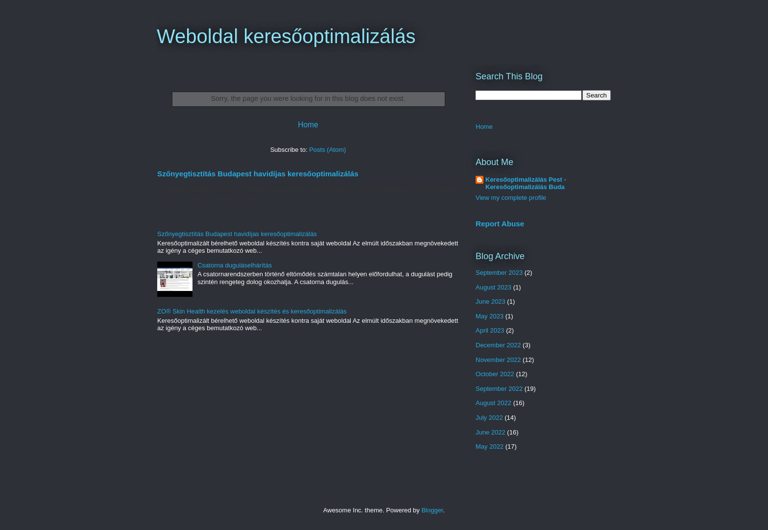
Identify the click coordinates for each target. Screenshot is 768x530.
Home (308, 124)
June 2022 (490, 432)
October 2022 (495, 374)
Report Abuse (500, 223)
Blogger (432, 510)
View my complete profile (511, 197)
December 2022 (498, 345)
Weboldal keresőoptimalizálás (286, 36)
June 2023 (490, 301)
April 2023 (490, 330)
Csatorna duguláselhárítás (234, 265)
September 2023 (499, 272)
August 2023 (493, 287)
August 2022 (493, 403)
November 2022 (498, 359)
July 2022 (489, 417)
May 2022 (490, 446)
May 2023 (490, 316)
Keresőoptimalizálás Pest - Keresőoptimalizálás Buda (525, 183)
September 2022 (499, 388)
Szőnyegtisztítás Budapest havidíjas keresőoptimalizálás (258, 173)
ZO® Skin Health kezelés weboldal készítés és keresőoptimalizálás (252, 311)
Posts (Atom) (327, 149)
